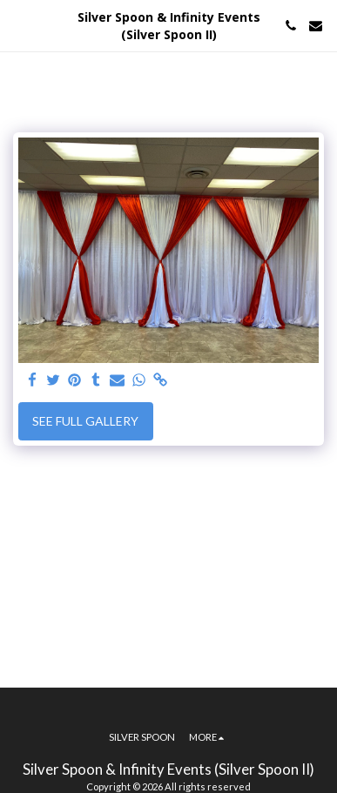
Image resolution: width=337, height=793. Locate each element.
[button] (19, 25)
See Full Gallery (85, 420)
